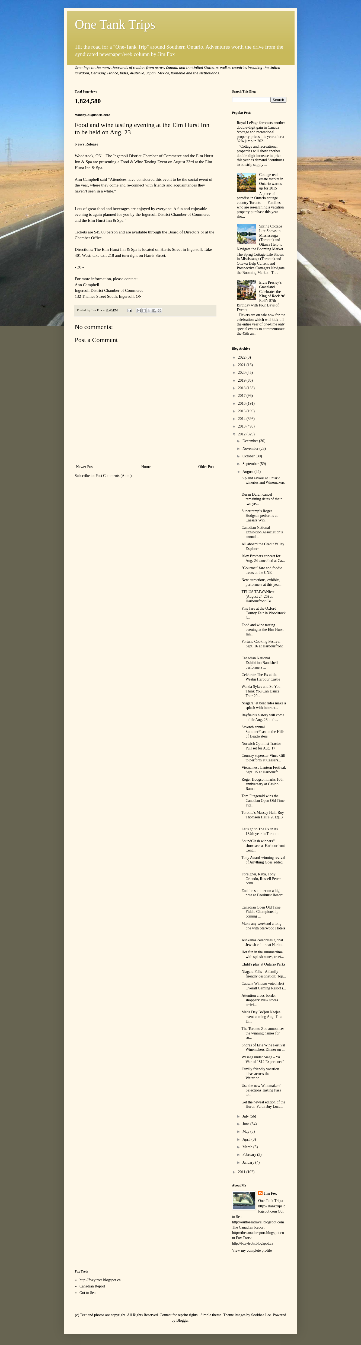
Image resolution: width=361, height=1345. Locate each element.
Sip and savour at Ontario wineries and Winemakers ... (263, 482)
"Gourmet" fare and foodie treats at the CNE (261, 570)
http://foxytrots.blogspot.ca (100, 1280)
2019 (242, 380)
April (246, 1139)
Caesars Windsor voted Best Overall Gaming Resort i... (263, 986)
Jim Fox (270, 1193)
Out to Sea (87, 1293)
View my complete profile (252, 1250)
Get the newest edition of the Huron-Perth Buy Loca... (263, 1104)
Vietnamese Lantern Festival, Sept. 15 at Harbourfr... (263, 769)
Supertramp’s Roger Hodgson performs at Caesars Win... (259, 515)
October (249, 456)
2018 (242, 388)
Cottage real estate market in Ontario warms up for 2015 (271, 181)
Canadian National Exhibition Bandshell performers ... (259, 662)
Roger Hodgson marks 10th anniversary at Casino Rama (262, 784)
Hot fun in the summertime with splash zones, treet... (262, 954)
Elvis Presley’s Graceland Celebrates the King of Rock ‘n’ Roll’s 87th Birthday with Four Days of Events (261, 296)
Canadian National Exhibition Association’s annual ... (262, 532)
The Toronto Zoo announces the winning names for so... (262, 1033)
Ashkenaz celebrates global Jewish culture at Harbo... (262, 942)
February (249, 1155)
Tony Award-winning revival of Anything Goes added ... (263, 862)
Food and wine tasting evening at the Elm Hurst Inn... (262, 629)
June (246, 1124)
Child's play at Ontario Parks (263, 964)
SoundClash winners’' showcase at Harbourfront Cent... (263, 845)
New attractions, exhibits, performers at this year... (261, 582)
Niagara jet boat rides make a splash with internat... (263, 705)
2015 (242, 411)
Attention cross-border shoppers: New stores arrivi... (259, 1000)
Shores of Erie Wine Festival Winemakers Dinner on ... (263, 1047)
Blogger (182, 1320)
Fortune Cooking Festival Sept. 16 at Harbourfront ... (262, 646)
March (247, 1147)
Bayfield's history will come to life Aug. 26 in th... (262, 717)
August (248, 472)
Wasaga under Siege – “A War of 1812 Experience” (262, 1059)
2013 (242, 426)
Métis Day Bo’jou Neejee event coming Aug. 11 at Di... (262, 1016)
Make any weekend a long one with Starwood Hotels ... (263, 928)
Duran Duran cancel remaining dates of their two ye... (261, 499)
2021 (242, 365)
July (246, 1116)
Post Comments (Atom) (114, 476)
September (251, 464)
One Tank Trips (115, 24)
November (251, 449)
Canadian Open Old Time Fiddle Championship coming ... (260, 912)
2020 (242, 373)
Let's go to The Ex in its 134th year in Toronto (259, 831)
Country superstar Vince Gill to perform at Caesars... (263, 758)
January (248, 1162)
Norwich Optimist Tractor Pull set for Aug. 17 (261, 746)
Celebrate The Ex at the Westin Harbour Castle (260, 677)
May (246, 1131)
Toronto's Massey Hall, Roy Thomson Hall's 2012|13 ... (262, 817)
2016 (242, 403)
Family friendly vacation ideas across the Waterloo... (260, 1073)
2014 (242, 419)
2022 (242, 357)
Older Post (206, 467)
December (250, 441)
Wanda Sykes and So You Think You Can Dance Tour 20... (260, 691)
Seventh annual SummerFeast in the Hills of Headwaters (262, 731)
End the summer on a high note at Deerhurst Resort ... (261, 895)
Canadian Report (92, 1286)
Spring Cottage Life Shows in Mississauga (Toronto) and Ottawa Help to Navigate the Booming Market (260, 237)
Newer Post (85, 467)
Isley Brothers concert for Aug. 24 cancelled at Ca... (263, 558)
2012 (242, 434)
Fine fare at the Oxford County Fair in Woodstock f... (263, 613)
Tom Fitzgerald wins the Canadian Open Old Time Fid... (263, 800)
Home (146, 467)
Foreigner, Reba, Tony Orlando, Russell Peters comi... (261, 878)
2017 (242, 396)
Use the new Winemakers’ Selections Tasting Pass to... (261, 1090)
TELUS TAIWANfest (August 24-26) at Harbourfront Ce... (257, 596)
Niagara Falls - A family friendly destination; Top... (263, 974)
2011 (242, 1172)
